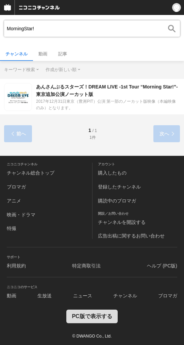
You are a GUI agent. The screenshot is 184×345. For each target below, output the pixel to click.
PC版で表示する (92, 316)
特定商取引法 (86, 265)
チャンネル (16, 53)
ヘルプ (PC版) (162, 265)
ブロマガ (16, 187)
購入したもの (112, 173)
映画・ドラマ (21, 214)
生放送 (44, 295)
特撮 (11, 228)
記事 (62, 53)
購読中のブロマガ (117, 200)
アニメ (14, 200)
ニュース (82, 295)
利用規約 (16, 265)
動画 (42, 53)
